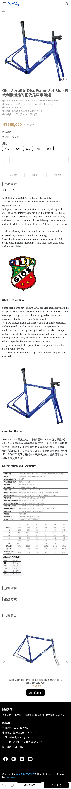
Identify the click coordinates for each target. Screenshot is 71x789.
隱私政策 (39, 715)
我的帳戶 (19, 715)
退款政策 (29, 715)
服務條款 (50, 715)
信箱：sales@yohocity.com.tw (17, 737)
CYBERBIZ (10, 777)
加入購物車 (29, 785)
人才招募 (60, 715)
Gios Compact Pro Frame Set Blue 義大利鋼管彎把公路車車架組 (35, 681)
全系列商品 (7, 715)
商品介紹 (13, 174)
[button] (67, 663)
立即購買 (56, 785)
